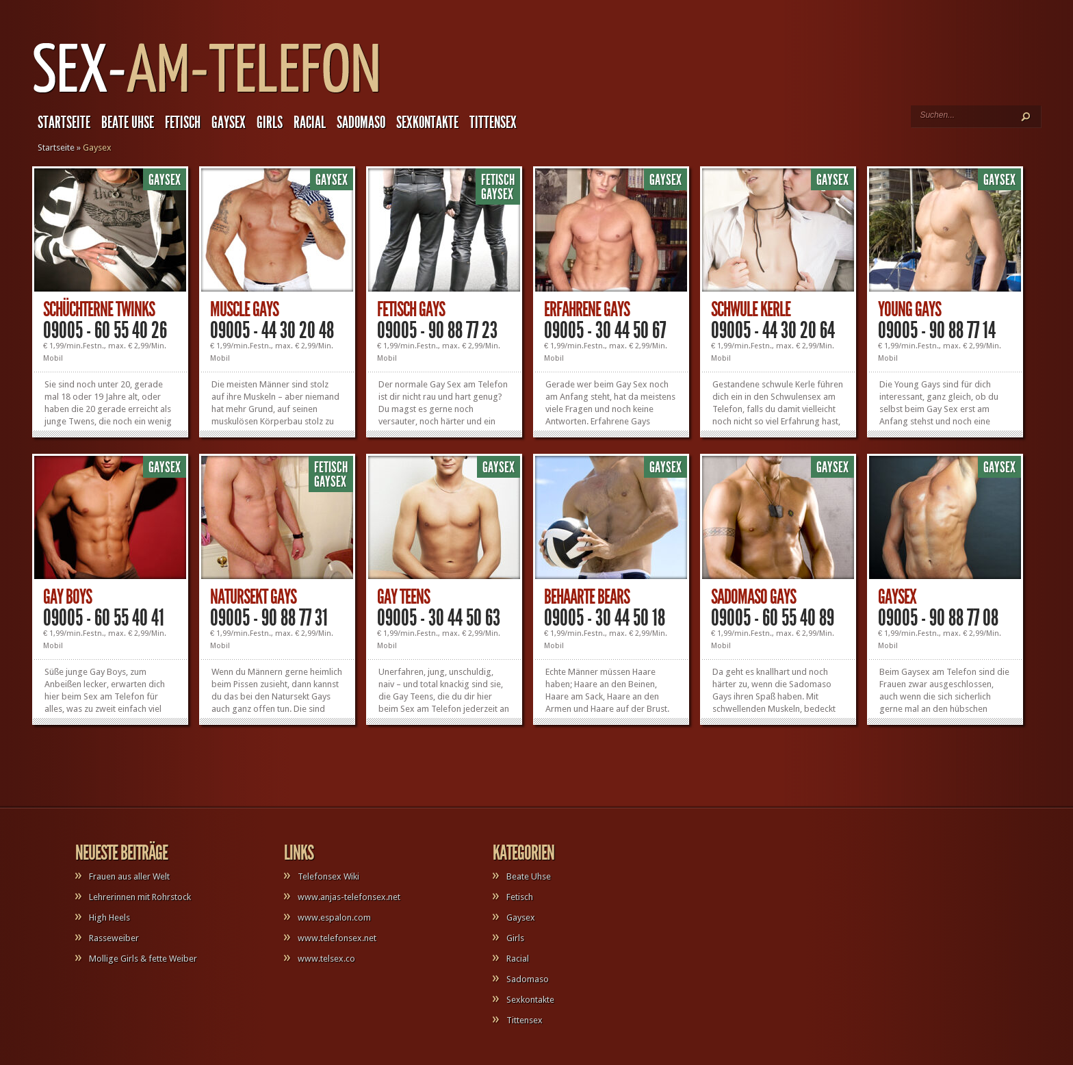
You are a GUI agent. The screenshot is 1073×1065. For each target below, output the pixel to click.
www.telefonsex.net (337, 938)
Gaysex (228, 122)
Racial (310, 122)
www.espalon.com (334, 917)
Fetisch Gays (411, 309)
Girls (270, 122)
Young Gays (909, 309)
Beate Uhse (127, 122)
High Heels (109, 917)
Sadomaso (361, 122)
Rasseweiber (114, 938)
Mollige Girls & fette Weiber (143, 958)
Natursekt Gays (253, 597)
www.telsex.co (326, 958)
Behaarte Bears (587, 597)
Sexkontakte (427, 122)
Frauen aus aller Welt (129, 876)
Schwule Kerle (750, 309)
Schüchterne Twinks (99, 309)
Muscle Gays (244, 309)
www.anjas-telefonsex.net (349, 897)
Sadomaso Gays (753, 597)
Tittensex (493, 122)
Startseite (64, 122)
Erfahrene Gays (587, 309)
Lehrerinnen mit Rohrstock (140, 897)
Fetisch (183, 122)
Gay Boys (67, 597)
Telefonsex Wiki (328, 876)
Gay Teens (403, 597)
